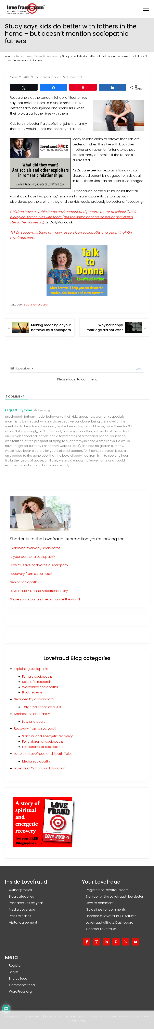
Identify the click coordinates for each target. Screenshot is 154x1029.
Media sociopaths (36, 761)
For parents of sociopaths (42, 746)
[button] (145, 9)
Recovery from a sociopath (31, 573)
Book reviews (32, 692)
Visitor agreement (23, 922)
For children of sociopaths (42, 741)
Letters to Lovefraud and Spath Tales (43, 753)
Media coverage (22, 909)
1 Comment (74, 77)
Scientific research (36, 304)
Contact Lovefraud (101, 929)
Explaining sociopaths (31, 668)
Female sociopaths (37, 676)
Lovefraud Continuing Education (39, 768)
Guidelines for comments (106, 909)
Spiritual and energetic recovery (47, 736)
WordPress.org (20, 991)
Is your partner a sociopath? (32, 556)
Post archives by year (26, 903)
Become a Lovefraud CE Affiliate (111, 916)
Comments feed (22, 985)
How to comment (100, 903)
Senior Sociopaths (24, 582)
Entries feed (18, 978)
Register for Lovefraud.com (107, 890)
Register (15, 965)
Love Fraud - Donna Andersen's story (39, 590)
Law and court (33, 721)
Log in (13, 972)
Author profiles (20, 890)
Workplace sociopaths (40, 687)
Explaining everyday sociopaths (35, 548)
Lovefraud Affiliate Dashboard (109, 922)
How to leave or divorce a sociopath (39, 565)
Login (139, 368)
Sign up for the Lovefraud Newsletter (114, 896)
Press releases (20, 916)
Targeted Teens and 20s (41, 707)
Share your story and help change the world (45, 599)
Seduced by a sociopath (34, 699)
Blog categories (21, 896)
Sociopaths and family (32, 714)
